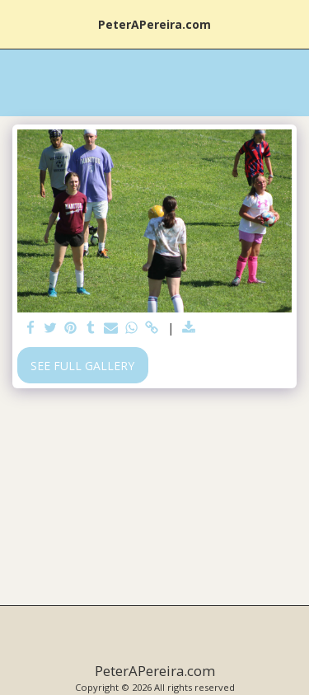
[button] (18, 23)
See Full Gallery (82, 365)
